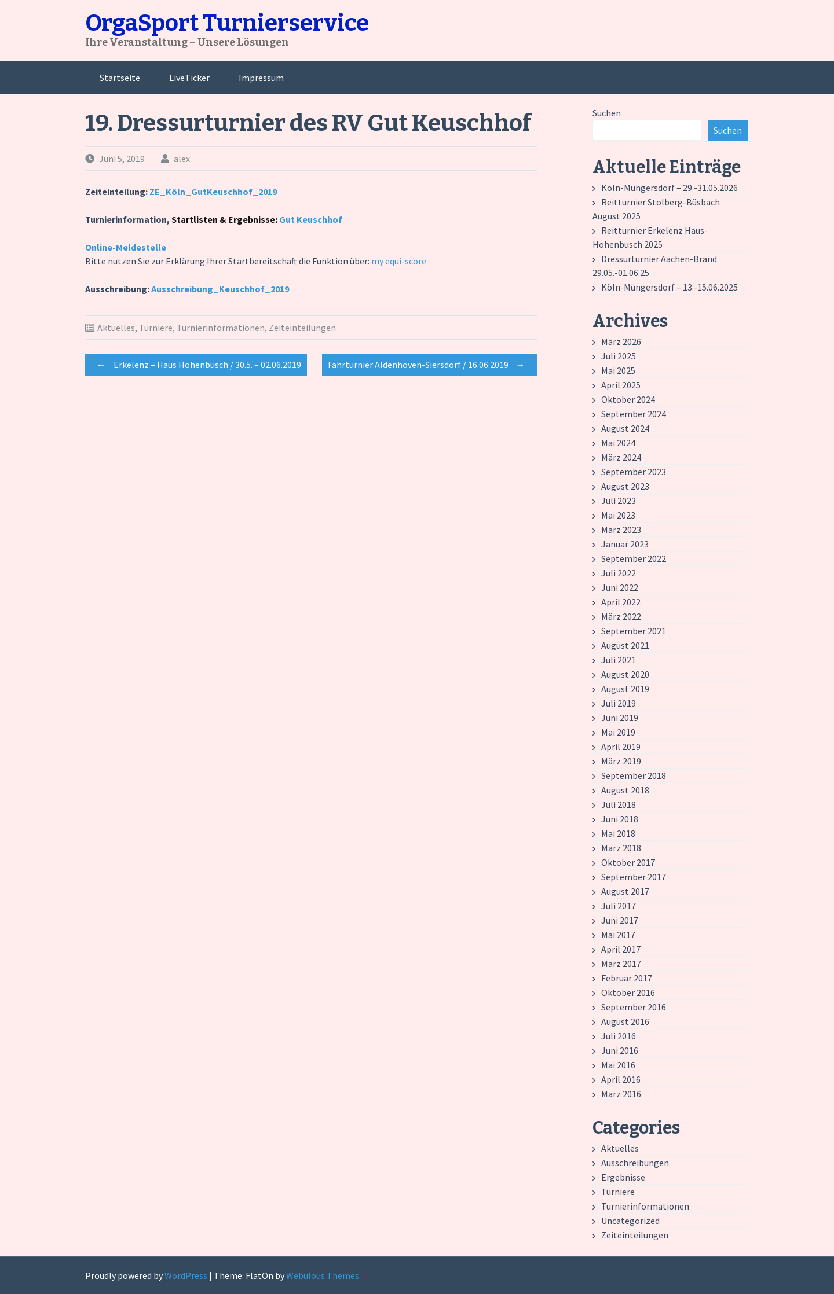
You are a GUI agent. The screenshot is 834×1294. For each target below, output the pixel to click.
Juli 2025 (618, 356)
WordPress (185, 1275)
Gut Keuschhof (310, 219)
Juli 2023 (618, 500)
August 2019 (625, 688)
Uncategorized (630, 1220)
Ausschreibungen (635, 1162)
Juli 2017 (618, 905)
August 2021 (625, 645)
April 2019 (621, 746)
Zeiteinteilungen (302, 327)
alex (182, 158)
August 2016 (625, 1021)
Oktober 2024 (628, 399)
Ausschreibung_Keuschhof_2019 (220, 289)
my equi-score (398, 261)
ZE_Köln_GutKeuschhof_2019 (213, 191)
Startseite (120, 77)
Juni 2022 (619, 587)
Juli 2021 (618, 660)
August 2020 (625, 674)
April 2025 (621, 385)
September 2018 (633, 775)
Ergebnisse (623, 1177)
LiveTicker (189, 77)
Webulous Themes (322, 1275)
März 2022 (621, 616)
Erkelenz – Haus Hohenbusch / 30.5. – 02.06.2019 (196, 364)
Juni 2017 (619, 920)
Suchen (606, 113)
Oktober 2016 (628, 992)
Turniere (156, 327)
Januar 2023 (625, 544)
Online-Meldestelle (125, 247)
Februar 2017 (626, 978)
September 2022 (633, 558)
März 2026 (621, 341)
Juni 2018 (619, 819)
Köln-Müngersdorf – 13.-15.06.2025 (669, 287)
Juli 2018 (618, 804)
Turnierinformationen (221, 327)
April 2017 (621, 949)
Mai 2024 (618, 443)
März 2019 (621, 761)
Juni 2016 (619, 1050)
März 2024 (621, 457)
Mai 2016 (618, 1065)
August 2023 (625, 486)
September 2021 (633, 631)
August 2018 (625, 790)
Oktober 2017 (628, 862)
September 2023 (633, 471)
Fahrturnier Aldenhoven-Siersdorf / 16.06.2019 (429, 364)
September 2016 (633, 1007)
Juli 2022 (618, 573)
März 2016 (621, 1094)
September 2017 (633, 877)
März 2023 (621, 529)
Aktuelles (116, 327)
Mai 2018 (618, 833)
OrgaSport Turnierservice (227, 23)
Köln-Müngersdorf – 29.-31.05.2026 (669, 187)
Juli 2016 (618, 1036)
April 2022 (621, 602)
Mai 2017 (618, 934)
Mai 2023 (618, 515)
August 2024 (625, 428)
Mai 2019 (618, 732)
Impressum (261, 77)
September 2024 (633, 414)
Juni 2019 (619, 717)
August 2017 (625, 891)
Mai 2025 (618, 370)
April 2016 (621, 1079)
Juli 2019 (618, 703)
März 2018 (621, 848)
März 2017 (621, 963)
